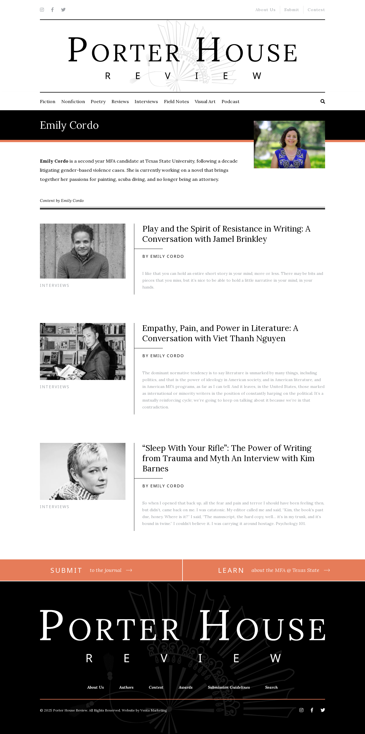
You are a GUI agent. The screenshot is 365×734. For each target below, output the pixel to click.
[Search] (323, 101)
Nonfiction (73, 101)
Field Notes (176, 101)
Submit (291, 9)
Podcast (231, 101)
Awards (185, 687)
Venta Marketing (153, 710)
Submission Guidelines (229, 687)
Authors (126, 687)
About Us (266, 9)
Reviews (120, 101)
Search (271, 687)
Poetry (98, 101)
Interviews (146, 101)
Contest (316, 9)
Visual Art (205, 101)
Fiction (47, 101)
